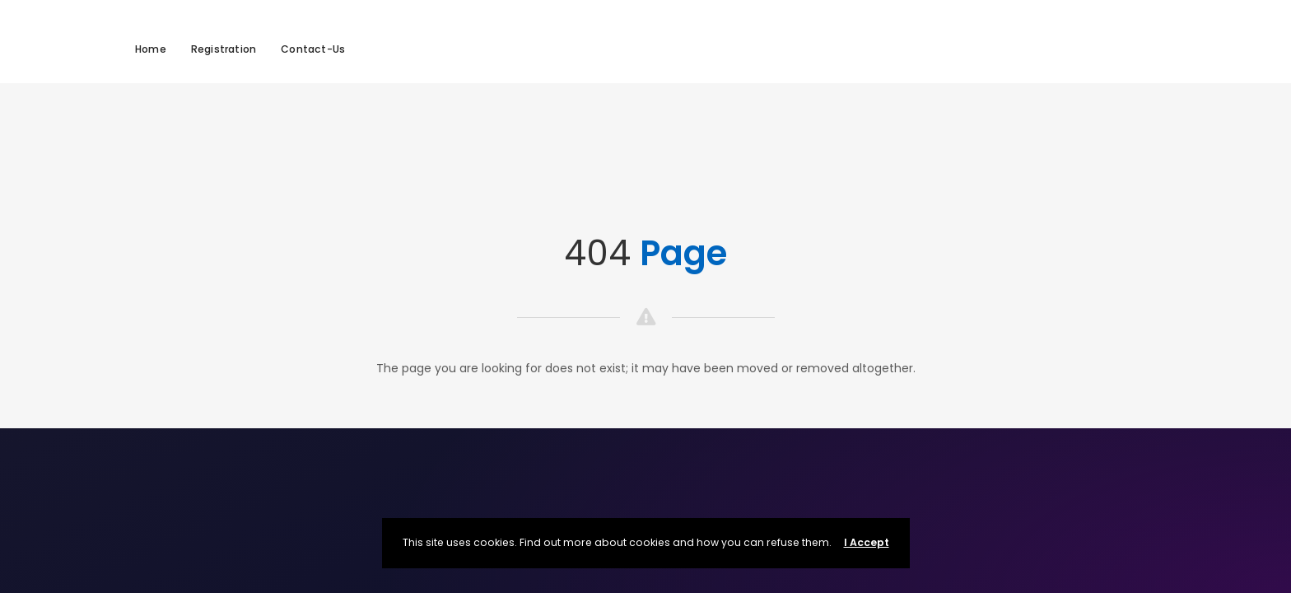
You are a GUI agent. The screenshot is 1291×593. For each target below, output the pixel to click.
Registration (223, 49)
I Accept (866, 542)
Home (150, 49)
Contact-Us (313, 49)
